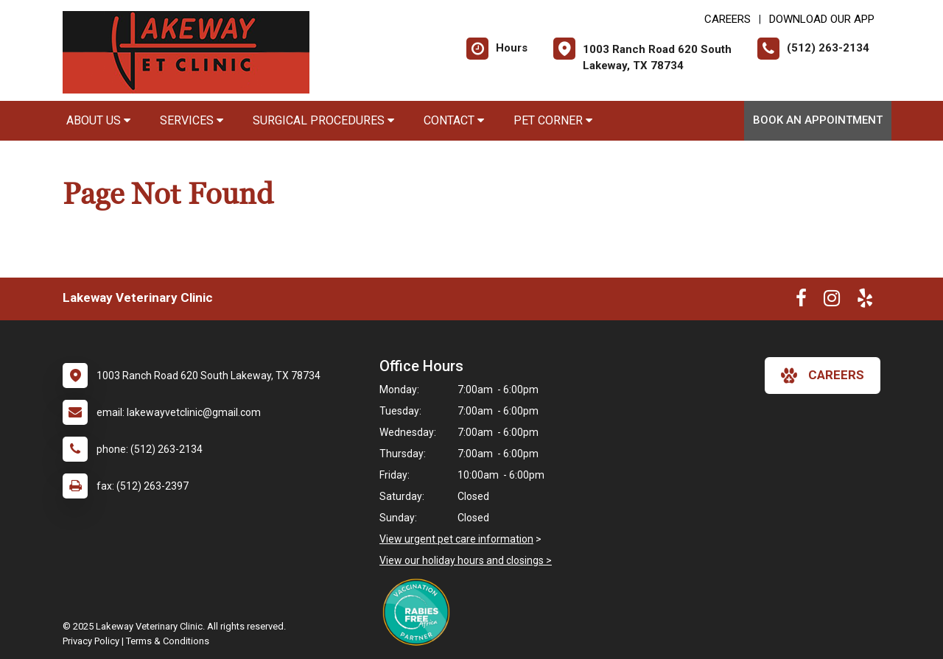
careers (822, 375)
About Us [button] (98, 120)
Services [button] (191, 120)
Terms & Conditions (167, 640)
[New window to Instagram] (831, 301)
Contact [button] (454, 120)
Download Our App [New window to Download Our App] (821, 19)
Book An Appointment (818, 120)
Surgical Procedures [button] (323, 120)
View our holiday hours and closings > (465, 560)
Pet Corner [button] (552, 120)
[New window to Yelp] (864, 301)
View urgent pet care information (456, 539)
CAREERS (727, 19)
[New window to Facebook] (801, 301)
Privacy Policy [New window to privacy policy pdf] (91, 640)
